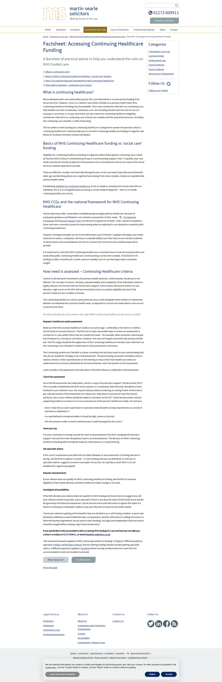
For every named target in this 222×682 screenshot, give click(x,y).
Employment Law (157, 60)
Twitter (150, 623)
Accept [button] (169, 674)
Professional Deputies (53, 634)
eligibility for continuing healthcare (73, 186)
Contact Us (118, 621)
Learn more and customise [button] (62, 674)
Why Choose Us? (56, 559)
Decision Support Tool (70, 220)
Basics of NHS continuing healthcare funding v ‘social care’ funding (78, 76)
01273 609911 (166, 13)
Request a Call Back (164, 20)
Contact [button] (174, 30)
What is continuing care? (57, 71)
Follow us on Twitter (158, 90)
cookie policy (50, 667)
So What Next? (83, 559)
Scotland (85, 548)
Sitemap (73, 653)
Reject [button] (152, 674)
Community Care (51, 630)
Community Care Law (159, 51)
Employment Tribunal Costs (91, 642)
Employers (48, 621)
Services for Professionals (161, 73)
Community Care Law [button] (95, 30)
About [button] (162, 30)
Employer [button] (75, 30)
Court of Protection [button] (120, 30)
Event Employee (156, 64)
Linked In (158, 623)
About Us (82, 621)
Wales (57, 544)
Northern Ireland (73, 544)
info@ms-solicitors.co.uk (98, 534)
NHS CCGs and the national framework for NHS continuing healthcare (79, 80)
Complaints (119, 653)
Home (48, 29)
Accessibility (84, 638)
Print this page (50, 567)
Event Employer (156, 69)
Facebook (166, 623)
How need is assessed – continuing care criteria (68, 85)
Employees (48, 625)
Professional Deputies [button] (144, 30)
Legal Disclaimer (96, 653)
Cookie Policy (83, 653)
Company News (156, 55)
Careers (81, 633)
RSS (174, 623)
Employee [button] (61, 30)
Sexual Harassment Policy (140, 653)
